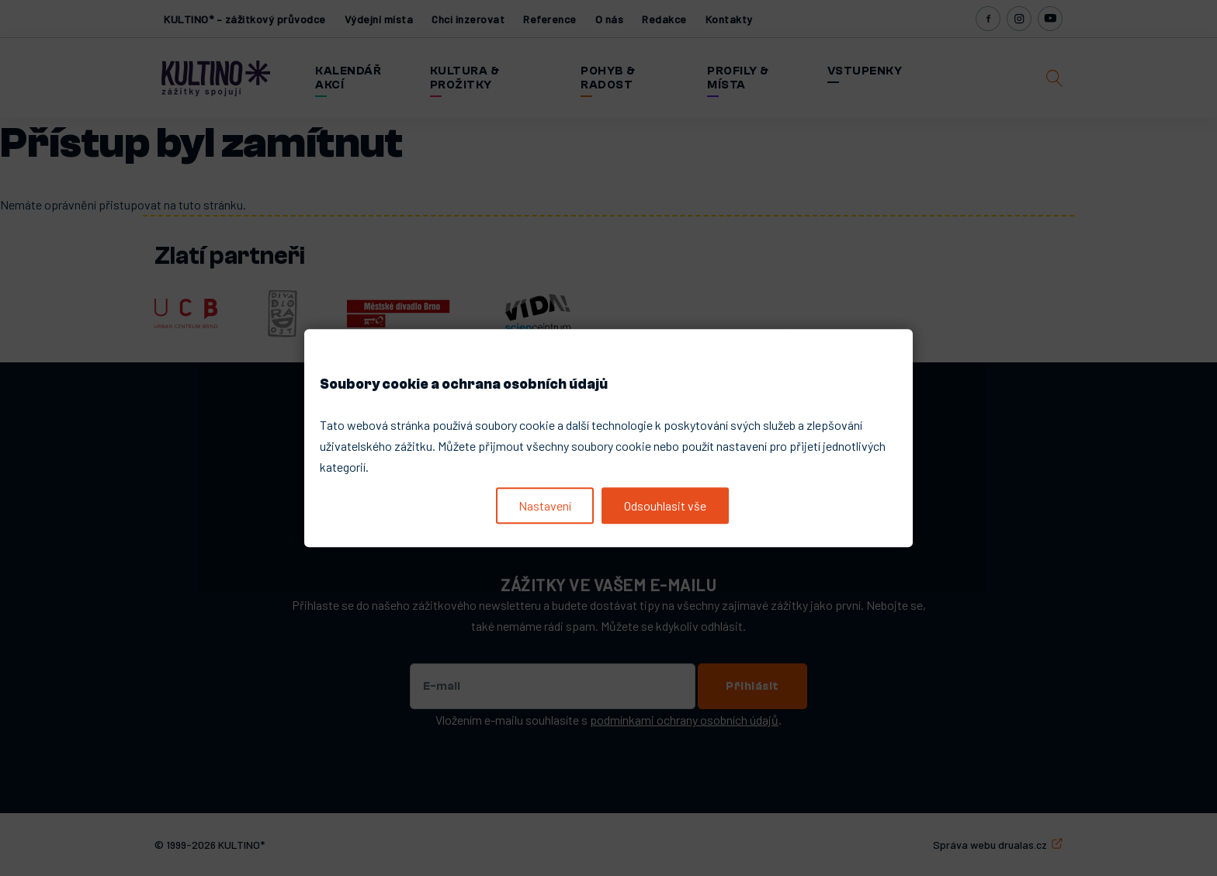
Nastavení (544, 505)
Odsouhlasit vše (665, 505)
